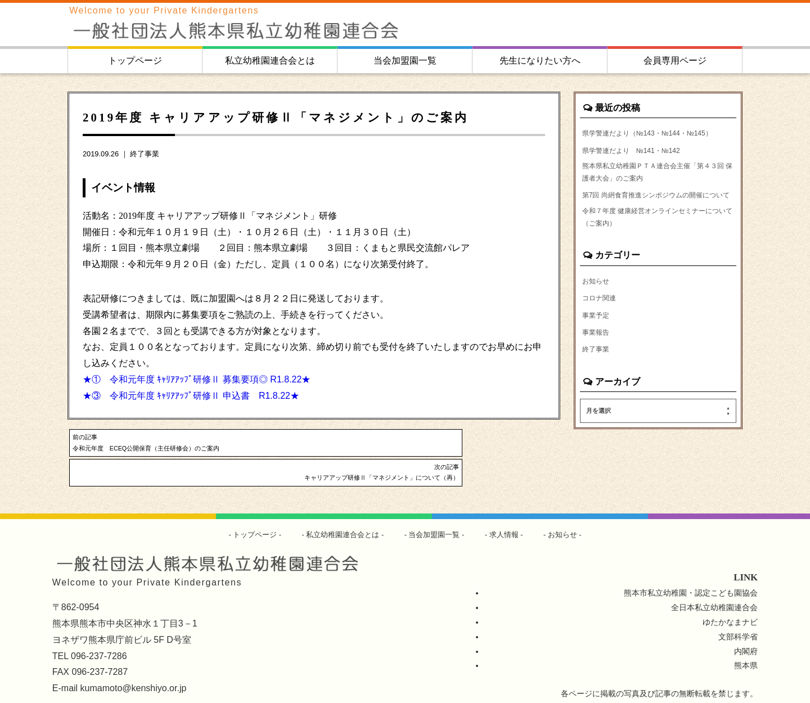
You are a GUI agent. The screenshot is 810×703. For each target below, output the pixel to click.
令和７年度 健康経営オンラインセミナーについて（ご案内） (658, 256)
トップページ (135, 60)
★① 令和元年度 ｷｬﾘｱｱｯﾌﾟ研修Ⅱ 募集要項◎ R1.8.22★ (196, 379)
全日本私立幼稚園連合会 (714, 584)
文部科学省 (738, 613)
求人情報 (510, 511)
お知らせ (598, 322)
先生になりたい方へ (540, 60)
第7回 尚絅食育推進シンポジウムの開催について (656, 224)
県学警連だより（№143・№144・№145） (643, 140)
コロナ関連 (602, 340)
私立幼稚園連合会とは (270, 60)
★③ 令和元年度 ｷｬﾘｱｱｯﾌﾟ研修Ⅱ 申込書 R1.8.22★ (191, 395)
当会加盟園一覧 (405, 60)
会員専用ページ (675, 60)
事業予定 (598, 358)
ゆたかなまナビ (730, 598)
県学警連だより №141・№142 (640, 165)
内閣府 (746, 628)
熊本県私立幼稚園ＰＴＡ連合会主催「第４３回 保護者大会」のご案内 (657, 191)
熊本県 (746, 642)
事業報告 (598, 376)
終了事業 (144, 154)
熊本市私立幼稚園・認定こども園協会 (691, 569)
